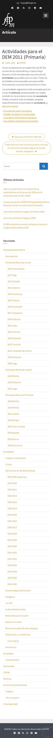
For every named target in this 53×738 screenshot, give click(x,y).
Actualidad (8, 653)
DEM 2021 (12, 552)
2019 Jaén (12, 325)
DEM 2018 (12, 533)
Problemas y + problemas (17, 634)
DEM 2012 (12, 495)
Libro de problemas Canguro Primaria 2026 (24, 211)
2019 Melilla (13, 407)
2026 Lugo (12, 363)
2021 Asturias (13, 331)
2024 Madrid (13, 432)
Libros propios (12, 697)
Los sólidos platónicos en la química (21, 121)
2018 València (13, 319)
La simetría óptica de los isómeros (20, 117)
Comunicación (12, 659)
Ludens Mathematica (15, 609)
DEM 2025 (12, 577)
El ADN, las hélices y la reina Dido (19, 114)
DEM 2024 (12, 571)
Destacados (8, 666)
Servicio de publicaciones (15, 685)
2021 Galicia (13, 413)
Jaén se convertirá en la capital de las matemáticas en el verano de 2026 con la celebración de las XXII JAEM (22, 192)
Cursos (8, 464)
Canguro (9, 691)
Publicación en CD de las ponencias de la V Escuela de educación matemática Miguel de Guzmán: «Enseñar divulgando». (26, 148)
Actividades (8, 451)
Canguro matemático (15, 458)
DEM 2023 (12, 565)
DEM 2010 (12, 483)
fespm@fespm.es (28, 3)
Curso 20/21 (13, 640)
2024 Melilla (13, 376)
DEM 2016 (12, 521)
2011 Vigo (12, 275)
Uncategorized (10, 704)
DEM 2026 (12, 584)
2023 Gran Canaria (16, 426)
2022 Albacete (14, 338)
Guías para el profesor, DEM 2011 (28, 137)
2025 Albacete (14, 357)
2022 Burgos (13, 420)
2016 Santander (14, 306)
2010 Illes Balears (15, 268)
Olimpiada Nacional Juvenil (18, 369)
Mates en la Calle (13, 622)
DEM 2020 (12, 546)
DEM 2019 (12, 540)
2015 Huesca (13, 300)
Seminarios (10, 647)
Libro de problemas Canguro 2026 (19, 218)
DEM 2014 (12, 508)
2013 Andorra (13, 287)
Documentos (11, 256)
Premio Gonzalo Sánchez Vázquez (21, 628)
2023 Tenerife (14, 344)
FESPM (22, 63)
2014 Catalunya (14, 294)
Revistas (7, 678)
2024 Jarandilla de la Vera (19, 350)
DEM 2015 (12, 514)
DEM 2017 (12, 527)
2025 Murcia (13, 439)
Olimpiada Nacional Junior (18, 262)
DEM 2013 (12, 502)
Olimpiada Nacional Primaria (19, 395)
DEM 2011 (12, 489)
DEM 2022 (12, 558)
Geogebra (10, 596)
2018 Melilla (13, 401)
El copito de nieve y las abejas (18, 110)
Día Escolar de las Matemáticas (20, 470)
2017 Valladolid (14, 313)
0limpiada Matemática (14, 249)
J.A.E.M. (8, 603)
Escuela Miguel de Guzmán (18, 590)
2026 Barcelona (14, 445)
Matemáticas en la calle (16, 615)
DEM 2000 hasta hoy (17, 477)
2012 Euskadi (13, 281)
